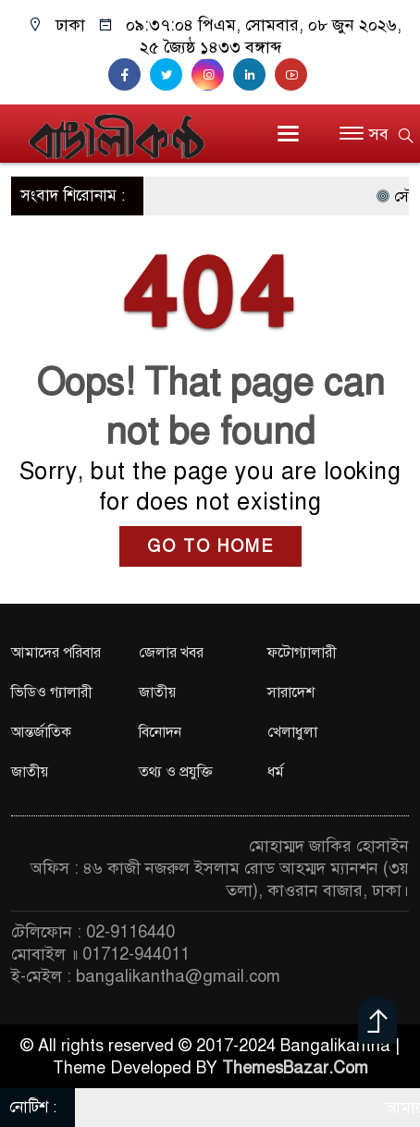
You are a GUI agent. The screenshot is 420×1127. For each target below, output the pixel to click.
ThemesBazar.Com (295, 1068)
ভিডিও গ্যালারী (52, 692)
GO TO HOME (210, 546)
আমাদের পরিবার (56, 652)
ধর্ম (275, 772)
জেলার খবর (171, 652)
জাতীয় (157, 692)
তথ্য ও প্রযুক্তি (176, 772)
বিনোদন (160, 732)
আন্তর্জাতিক (41, 732)
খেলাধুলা (292, 732)
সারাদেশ (291, 692)
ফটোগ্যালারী (302, 652)
